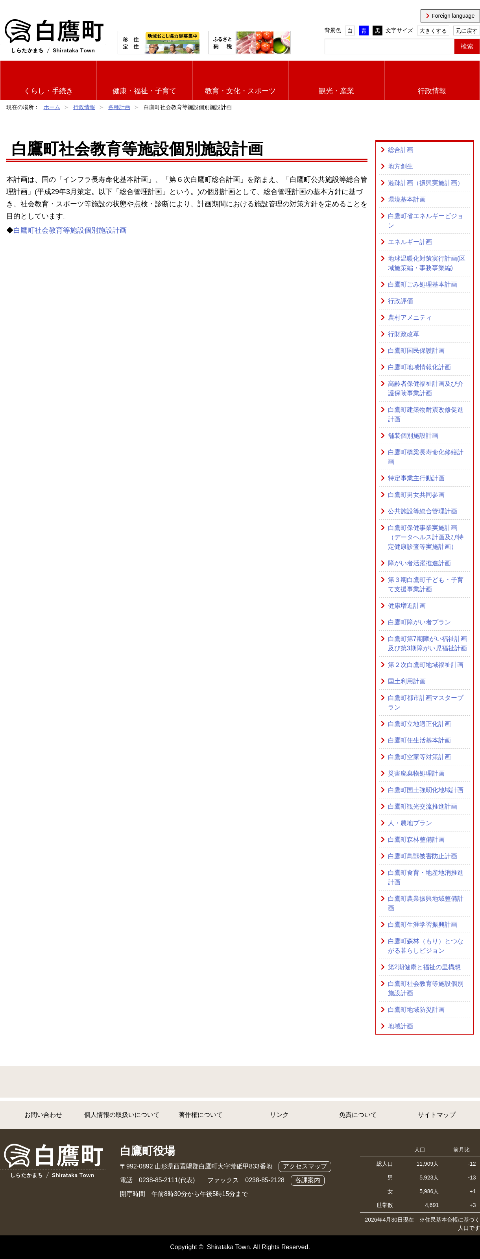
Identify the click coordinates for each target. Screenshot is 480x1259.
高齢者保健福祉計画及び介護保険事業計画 (425, 388)
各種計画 (119, 107)
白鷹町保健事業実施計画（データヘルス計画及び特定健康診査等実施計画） (425, 537)
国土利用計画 (407, 681)
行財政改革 (403, 334)
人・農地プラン (410, 823)
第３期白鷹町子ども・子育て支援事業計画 (425, 584)
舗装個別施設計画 (413, 435)
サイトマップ (437, 1114)
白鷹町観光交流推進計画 (422, 806)
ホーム (52, 107)
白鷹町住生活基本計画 (419, 740)
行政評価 (400, 301)
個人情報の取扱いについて (122, 1114)
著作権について (201, 1114)
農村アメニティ (410, 317)
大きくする (433, 31)
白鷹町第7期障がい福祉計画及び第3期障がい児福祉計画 (427, 643)
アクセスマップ (305, 1166)
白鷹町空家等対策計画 (419, 757)
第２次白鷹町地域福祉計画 (425, 664)
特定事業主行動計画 (416, 478)
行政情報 (432, 91)
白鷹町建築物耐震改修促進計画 (425, 414)
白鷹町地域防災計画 (416, 1009)
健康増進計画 (407, 605)
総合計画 (400, 149)
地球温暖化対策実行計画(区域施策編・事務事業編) (426, 263)
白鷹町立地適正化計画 (419, 723)
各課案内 (307, 1180)
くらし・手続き (48, 91)
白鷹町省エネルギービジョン (425, 221)
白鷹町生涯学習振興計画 (422, 924)
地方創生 (400, 166)
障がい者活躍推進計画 (419, 563)
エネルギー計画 (410, 242)
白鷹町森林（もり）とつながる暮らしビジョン (425, 946)
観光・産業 (336, 91)
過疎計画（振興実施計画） (425, 183)
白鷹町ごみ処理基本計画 (422, 284)
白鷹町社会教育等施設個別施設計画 (70, 230)
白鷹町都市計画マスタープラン (425, 702)
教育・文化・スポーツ (240, 91)
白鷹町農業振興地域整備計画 (425, 903)
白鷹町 (53, 36)
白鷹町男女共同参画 (416, 494)
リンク (279, 1114)
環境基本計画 (407, 199)
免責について (358, 1114)
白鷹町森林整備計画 (416, 839)
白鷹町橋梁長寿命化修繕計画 (425, 457)
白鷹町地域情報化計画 (419, 367)
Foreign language (453, 16)
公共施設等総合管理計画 (422, 511)
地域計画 (400, 1026)
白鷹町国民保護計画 (416, 350)
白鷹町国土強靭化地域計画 (425, 790)
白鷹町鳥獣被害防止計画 (422, 856)
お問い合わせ (43, 1114)
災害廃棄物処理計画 (416, 773)
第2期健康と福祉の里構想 (424, 967)
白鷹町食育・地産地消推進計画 (425, 877)
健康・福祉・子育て (144, 91)
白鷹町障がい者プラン (419, 622)
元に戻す (467, 31)
